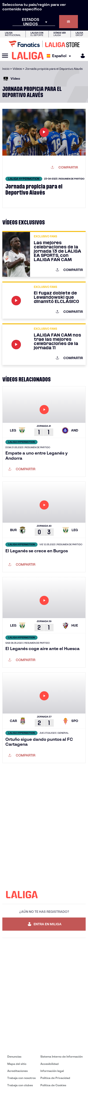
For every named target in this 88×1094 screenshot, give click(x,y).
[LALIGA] (28, 55)
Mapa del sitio (16, 1063)
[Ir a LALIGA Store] (44, 44)
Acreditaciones (17, 1070)
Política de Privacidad (55, 1077)
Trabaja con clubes (20, 1085)
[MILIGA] (81, 56)
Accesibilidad (49, 1063)
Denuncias (14, 1056)
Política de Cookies (53, 1085)
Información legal (52, 1070)
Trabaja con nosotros (21, 1077)
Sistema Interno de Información (61, 1056)
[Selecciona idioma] (60, 56)
